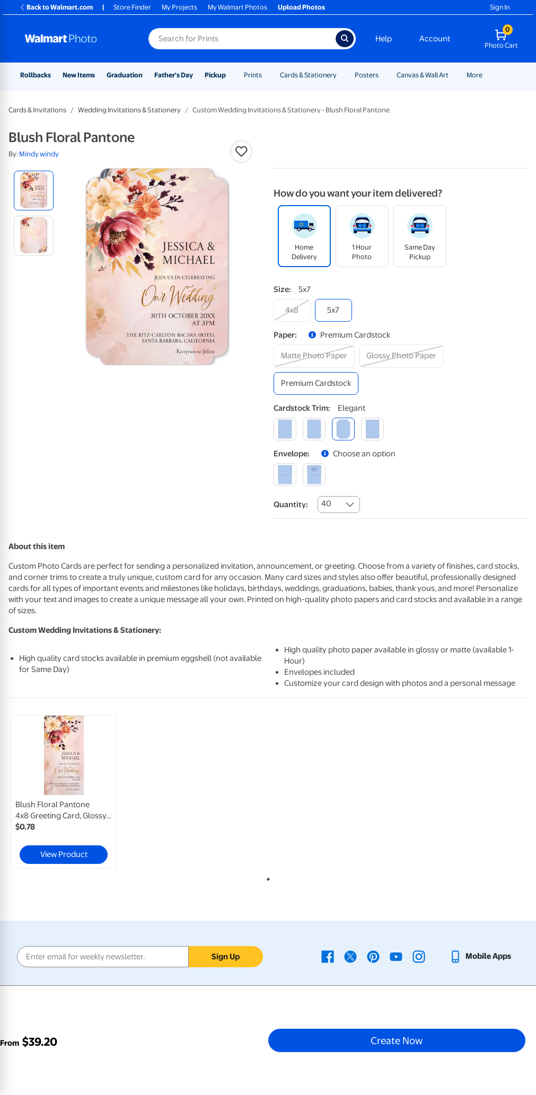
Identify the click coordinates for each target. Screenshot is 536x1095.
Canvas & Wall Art (423, 75)
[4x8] (292, 310)
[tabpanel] (95, 792)
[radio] (34, 190)
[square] (285, 429)
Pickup (215, 75)
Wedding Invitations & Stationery (129, 110)
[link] (63, 792)
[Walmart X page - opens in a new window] (350, 956)
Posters (367, 75)
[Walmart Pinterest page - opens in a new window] (373, 956)
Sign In (499, 7)
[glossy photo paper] (401, 356)
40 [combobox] (326, 503)
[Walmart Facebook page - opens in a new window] (327, 956)
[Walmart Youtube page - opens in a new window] (396, 956)
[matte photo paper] (314, 356)
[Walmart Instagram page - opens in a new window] (418, 956)
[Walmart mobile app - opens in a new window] (480, 956)
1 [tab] (266, 877)
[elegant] (343, 429)
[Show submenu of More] (487, 75)
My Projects (179, 7)
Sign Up (226, 956)
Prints (253, 75)
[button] (241, 152)
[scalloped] (372, 429)
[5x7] (333, 310)
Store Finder (132, 7)
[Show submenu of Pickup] (230, 75)
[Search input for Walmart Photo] (242, 38)
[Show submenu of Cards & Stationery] (341, 75)
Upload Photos (301, 7)
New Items (79, 75)
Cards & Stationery (308, 75)
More (474, 75)
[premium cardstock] (316, 383)
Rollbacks (35, 75)
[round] (314, 429)
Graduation (125, 75)
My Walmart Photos (237, 7)
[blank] (285, 474)
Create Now (397, 1040)
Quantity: (291, 504)
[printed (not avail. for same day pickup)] (314, 474)
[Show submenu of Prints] (266, 75)
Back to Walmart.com (56, 7)
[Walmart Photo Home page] (75, 38)
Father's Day (173, 75)
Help (383, 38)
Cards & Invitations (37, 110)
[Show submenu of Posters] (383, 75)
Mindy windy (39, 154)
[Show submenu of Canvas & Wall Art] (453, 75)
